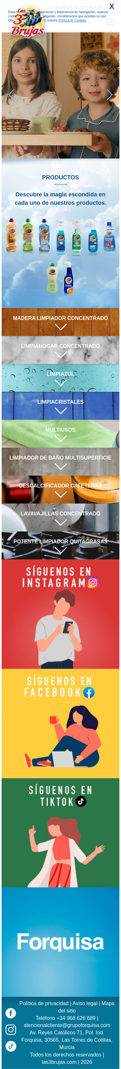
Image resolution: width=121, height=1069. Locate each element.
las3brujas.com (59, 1062)
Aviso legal (85, 1003)
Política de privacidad (43, 1003)
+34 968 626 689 (76, 1018)
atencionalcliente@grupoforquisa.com (67, 1025)
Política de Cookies (72, 20)
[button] (109, 94)
